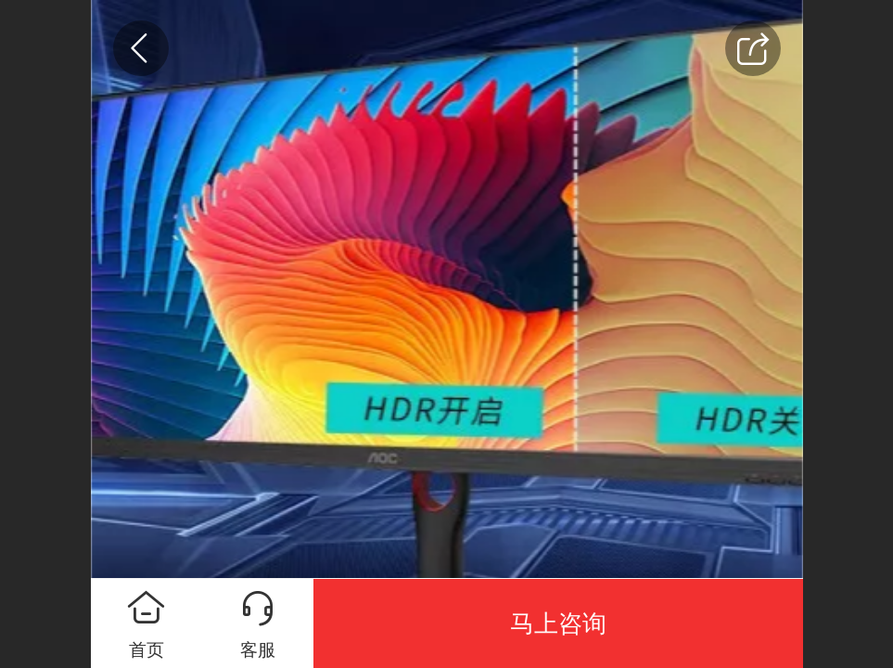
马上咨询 (558, 623)
